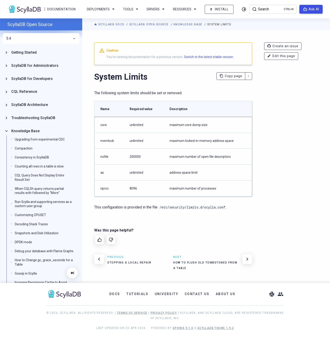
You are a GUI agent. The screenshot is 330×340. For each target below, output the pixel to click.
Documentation (61, 9)
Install (219, 9)
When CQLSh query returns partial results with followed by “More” (39, 191)
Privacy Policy (164, 312)
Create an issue (282, 46)
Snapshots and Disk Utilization (36, 233)
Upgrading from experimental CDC (40, 139)
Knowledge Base (189, 24)
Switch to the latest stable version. (209, 57)
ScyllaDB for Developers (32, 78)
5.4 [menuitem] (41, 38)
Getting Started (24, 52)
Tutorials (137, 294)
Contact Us (197, 294)
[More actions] (248, 76)
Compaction (23, 148)
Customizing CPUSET (30, 215)
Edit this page (281, 56)
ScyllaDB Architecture (29, 105)
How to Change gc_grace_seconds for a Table (44, 262)
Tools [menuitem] (131, 9)
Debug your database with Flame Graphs (44, 251)
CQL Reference (24, 91)
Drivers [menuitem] (156, 9)
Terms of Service (132, 312)
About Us (225, 294)
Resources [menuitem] (185, 9)
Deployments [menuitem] (101, 9)
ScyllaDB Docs (109, 24)
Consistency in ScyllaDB (32, 157)
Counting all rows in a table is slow (39, 166)
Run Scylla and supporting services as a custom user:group (43, 204)
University (166, 294)
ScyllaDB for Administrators (34, 65)
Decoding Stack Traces (31, 224)
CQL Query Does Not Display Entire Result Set (39, 177)
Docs (114, 294)
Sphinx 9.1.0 (183, 328)
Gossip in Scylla (26, 273)
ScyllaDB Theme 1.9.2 (215, 328)
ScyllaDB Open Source (149, 24)
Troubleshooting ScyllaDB (33, 118)
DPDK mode (23, 242)
